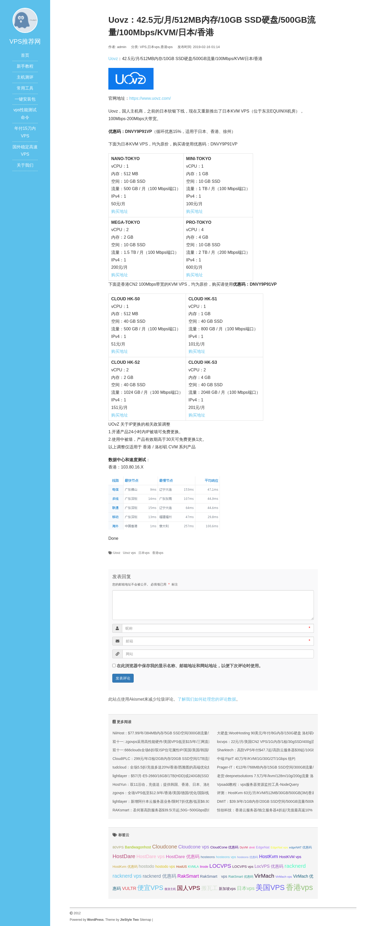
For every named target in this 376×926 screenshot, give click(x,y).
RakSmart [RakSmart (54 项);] (188, 876)
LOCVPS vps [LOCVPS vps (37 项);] (242, 867)
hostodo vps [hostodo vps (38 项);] (165, 866)
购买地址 (119, 211)
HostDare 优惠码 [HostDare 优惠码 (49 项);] (182, 856)
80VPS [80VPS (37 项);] (118, 847)
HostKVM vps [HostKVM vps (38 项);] (290, 857)
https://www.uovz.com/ (150, 98)
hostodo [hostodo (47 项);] (146, 866)
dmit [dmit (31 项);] (252, 847)
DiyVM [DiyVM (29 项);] (244, 847)
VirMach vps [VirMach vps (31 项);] (283, 876)
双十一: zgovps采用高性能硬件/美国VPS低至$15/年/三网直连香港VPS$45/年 (175, 742)
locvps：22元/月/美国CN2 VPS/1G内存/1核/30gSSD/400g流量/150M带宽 (276, 742)
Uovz (113, 58)
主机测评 (25, 77)
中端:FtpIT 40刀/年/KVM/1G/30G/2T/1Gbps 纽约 (256, 759)
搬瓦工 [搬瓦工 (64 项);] (209, 888)
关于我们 (25, 165)
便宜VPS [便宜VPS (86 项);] (150, 887)
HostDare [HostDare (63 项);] (124, 856)
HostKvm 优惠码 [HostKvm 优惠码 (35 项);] (125, 867)
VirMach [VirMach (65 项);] (264, 876)
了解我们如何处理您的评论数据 (207, 699)
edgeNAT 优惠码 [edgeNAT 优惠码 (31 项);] (300, 847)
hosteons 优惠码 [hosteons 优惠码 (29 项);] (247, 857)
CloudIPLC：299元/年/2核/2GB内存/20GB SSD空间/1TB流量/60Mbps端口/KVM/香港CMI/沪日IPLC (193, 759)
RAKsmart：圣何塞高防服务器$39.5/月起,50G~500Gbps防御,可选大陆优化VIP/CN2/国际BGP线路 (192, 810)
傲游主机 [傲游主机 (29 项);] (170, 888)
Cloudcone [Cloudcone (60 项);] (164, 846)
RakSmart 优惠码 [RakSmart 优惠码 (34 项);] (240, 876)
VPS (143, 47)
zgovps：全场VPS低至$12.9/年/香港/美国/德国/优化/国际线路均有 (166, 793)
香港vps (167, 47)
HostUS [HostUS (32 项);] (181, 867)
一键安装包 (25, 99)
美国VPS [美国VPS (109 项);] (270, 887)
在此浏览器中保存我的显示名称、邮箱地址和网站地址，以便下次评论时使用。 (190, 666)
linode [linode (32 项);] (204, 867)
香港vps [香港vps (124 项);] (299, 887)
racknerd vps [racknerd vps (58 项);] (127, 876)
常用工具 (25, 88)
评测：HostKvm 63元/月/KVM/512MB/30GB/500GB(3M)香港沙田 (270, 793)
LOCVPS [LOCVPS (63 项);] (220, 866)
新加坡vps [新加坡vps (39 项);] (227, 889)
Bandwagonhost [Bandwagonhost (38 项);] (138, 847)
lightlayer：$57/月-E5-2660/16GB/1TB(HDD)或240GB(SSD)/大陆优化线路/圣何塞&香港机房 (187, 776)
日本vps (154, 47)
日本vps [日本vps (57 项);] (246, 888)
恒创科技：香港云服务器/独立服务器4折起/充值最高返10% (265, 810)
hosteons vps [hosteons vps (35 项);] (226, 857)
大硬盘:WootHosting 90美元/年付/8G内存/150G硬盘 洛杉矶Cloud (269, 733)
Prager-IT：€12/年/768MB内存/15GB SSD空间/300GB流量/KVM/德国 (273, 767)
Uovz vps (129, 553)
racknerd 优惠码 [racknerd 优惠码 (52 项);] (159, 876)
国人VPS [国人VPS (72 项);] (188, 888)
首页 (25, 55)
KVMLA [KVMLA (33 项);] (193, 867)
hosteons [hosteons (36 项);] (208, 857)
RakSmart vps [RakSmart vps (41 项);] (213, 876)
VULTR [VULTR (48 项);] (129, 888)
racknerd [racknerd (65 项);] (295, 866)
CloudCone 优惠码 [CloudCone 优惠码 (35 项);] (224, 847)
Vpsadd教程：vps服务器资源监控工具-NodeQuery (258, 784)
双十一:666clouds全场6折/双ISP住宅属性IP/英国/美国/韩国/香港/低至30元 (172, 750)
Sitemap (145, 920)
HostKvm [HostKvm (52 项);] (268, 856)
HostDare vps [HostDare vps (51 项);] (150, 856)
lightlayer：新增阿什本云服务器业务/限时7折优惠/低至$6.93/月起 (165, 801)
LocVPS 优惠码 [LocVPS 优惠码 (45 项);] (269, 866)
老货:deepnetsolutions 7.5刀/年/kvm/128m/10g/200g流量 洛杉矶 (269, 776)
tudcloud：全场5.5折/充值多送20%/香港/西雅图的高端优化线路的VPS (169, 767)
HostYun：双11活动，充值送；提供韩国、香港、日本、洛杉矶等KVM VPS (173, 784)
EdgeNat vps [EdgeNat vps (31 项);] (279, 847)
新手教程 (25, 66)
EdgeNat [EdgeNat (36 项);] (262, 847)
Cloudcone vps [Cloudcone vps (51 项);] (193, 846)
